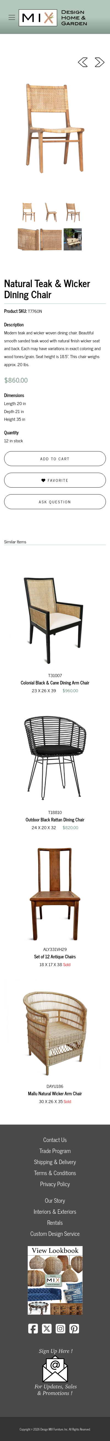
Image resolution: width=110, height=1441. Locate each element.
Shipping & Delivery (55, 1161)
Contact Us (55, 1139)
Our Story (55, 1200)
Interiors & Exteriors (55, 1211)
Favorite (55, 480)
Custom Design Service (55, 1233)
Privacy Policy (55, 1183)
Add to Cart (55, 458)
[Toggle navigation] (11, 17)
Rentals (55, 1222)
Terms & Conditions (55, 1172)
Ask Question (55, 501)
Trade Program (54, 1150)
